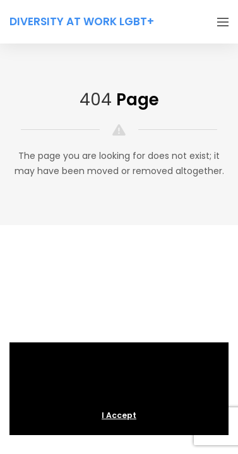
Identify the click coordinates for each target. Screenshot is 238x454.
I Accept (119, 415)
